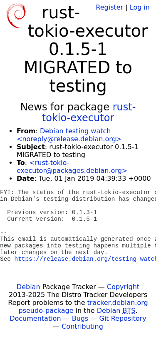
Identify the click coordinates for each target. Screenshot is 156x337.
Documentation (35, 318)
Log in (140, 7)
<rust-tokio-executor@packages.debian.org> (72, 167)
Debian (28, 287)
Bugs (80, 318)
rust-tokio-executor (89, 112)
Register (109, 7)
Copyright (123, 287)
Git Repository (122, 318)
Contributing (82, 326)
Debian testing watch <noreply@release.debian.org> (69, 135)
